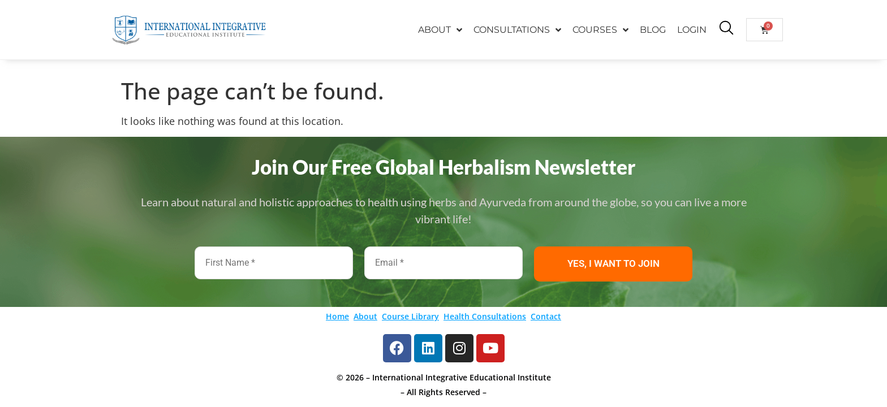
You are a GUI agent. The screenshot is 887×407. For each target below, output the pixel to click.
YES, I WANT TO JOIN (613, 263)
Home (337, 316)
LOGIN (692, 29)
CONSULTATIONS (517, 30)
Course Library (410, 316)
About (365, 316)
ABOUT (440, 30)
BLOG (653, 29)
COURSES (600, 30)
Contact (546, 316)
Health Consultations (485, 316)
